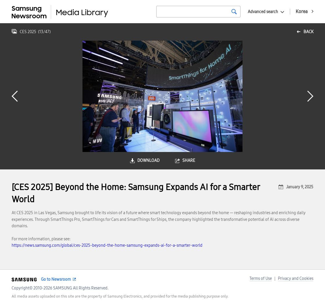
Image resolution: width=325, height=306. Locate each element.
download (148, 160)
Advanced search (263, 11)
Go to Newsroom (56, 279)
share (188, 160)
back (308, 31)
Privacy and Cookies (295, 278)
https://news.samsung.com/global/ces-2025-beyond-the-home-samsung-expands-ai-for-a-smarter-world (107, 245)
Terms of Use (260, 278)
